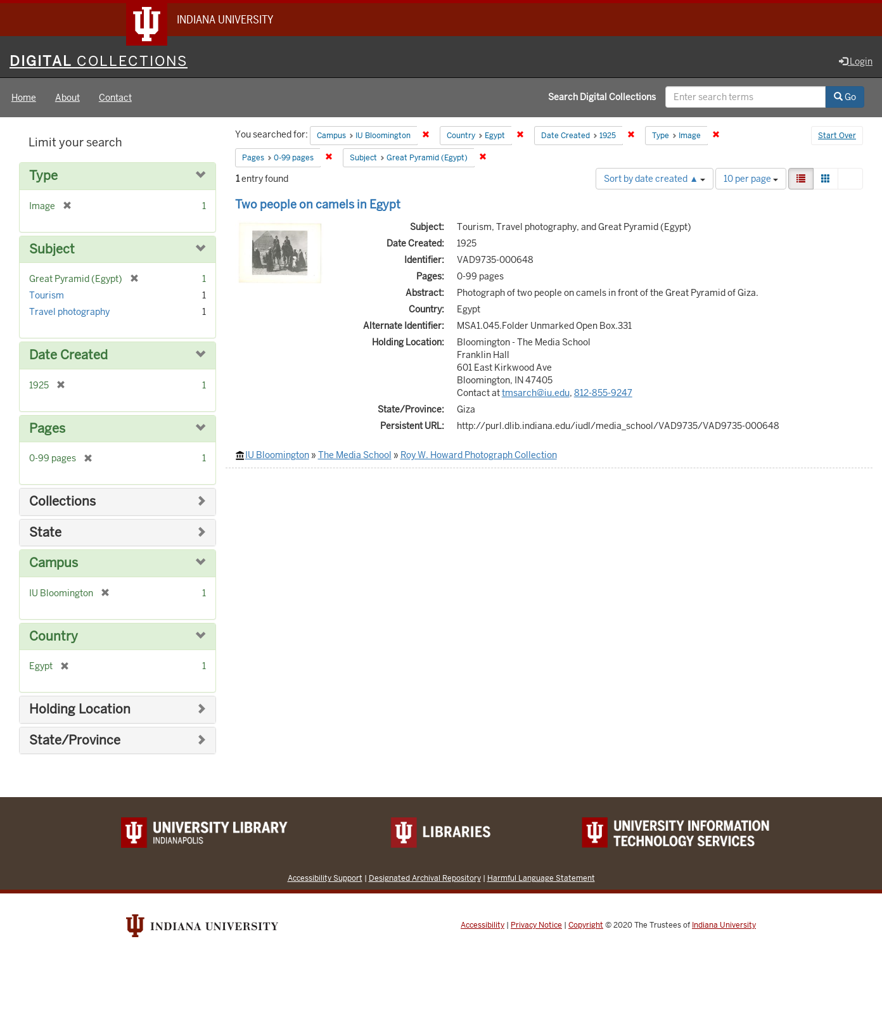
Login (855, 61)
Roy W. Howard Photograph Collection (478, 455)
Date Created (68, 355)
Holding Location (80, 709)
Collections (62, 501)
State (45, 532)
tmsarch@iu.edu (536, 393)
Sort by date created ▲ (654, 178)
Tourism (46, 295)
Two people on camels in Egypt (317, 204)
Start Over (837, 136)
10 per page (751, 178)
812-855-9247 (603, 393)
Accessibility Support (325, 878)
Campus (53, 563)
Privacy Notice (536, 925)
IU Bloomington (277, 455)
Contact (115, 97)
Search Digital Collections (602, 97)
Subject (52, 249)
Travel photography (69, 311)
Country (53, 636)
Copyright (585, 925)
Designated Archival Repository (425, 878)
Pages (47, 429)
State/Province (74, 740)
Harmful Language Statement (541, 878)
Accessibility (482, 925)
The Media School (355, 455)
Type (43, 176)
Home (23, 97)
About (67, 97)
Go (845, 97)
